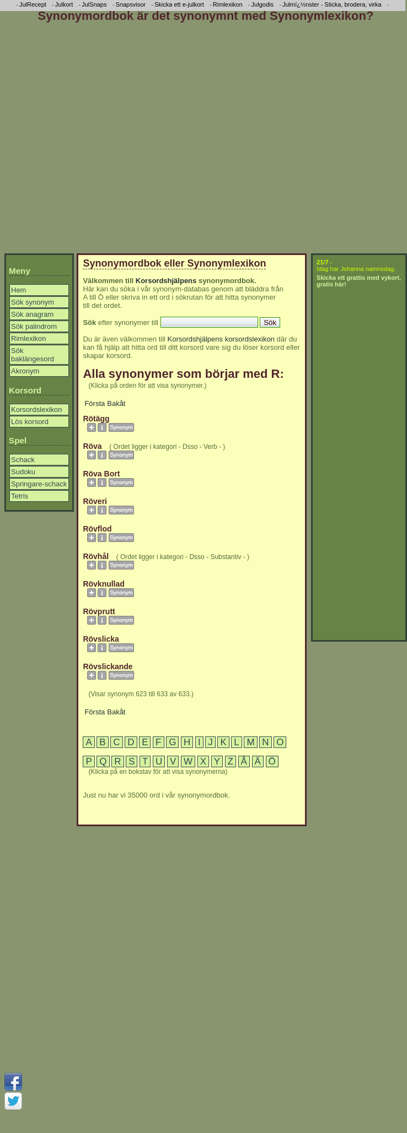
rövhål (96, 556)
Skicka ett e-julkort (179, 4)
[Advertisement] (103, 140)
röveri (95, 501)
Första (94, 403)
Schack (23, 460)
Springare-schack (39, 484)
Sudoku (23, 472)
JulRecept (32, 4)
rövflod (97, 528)
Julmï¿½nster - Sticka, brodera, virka (332, 4)
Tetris (19, 496)
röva (92, 446)
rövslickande (107, 666)
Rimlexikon (28, 338)
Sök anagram (32, 314)
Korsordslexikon (36, 409)
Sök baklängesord (32, 354)
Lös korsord (30, 422)
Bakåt (116, 403)
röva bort (101, 473)
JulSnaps (94, 4)
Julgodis (262, 4)
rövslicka (101, 639)
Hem (18, 290)
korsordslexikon (250, 339)
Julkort (64, 4)
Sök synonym (32, 302)
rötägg (96, 418)
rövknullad (103, 583)
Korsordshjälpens (166, 281)
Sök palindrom (34, 326)
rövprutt (99, 611)
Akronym (25, 371)
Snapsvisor (131, 4)
